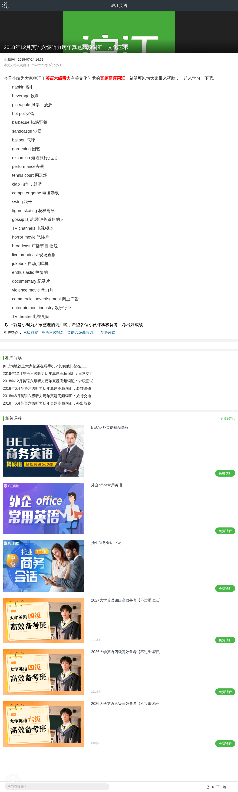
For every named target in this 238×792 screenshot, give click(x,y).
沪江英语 (119, 5)
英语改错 (107, 332)
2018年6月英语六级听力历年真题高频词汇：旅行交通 (47, 396)
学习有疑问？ (17, 787)
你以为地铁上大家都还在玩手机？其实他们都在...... (45, 366)
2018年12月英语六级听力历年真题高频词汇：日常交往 (48, 374)
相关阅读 (13, 357)
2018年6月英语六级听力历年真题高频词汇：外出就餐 (47, 403)
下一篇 (221, 787)
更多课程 (226, 418)
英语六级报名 (53, 332)
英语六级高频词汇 (82, 332)
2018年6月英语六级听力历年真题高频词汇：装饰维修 (47, 388)
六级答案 (30, 332)
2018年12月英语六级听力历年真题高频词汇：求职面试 (48, 381)
